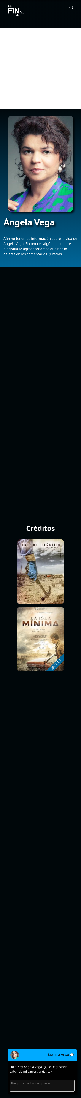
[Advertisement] (40, 68)
